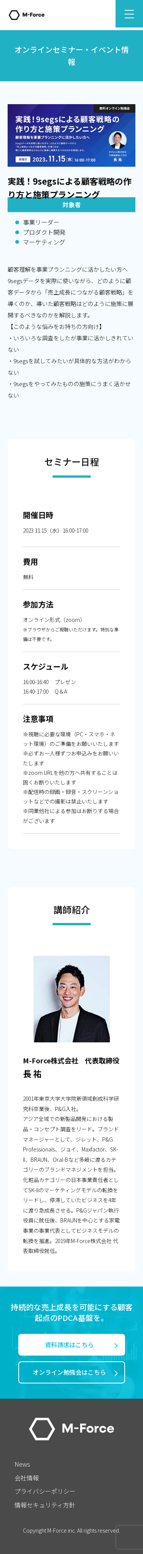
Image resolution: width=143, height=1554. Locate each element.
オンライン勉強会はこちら (69, 1372)
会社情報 (26, 1477)
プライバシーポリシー (45, 1491)
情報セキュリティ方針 (44, 1504)
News (22, 1464)
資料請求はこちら (69, 1344)
